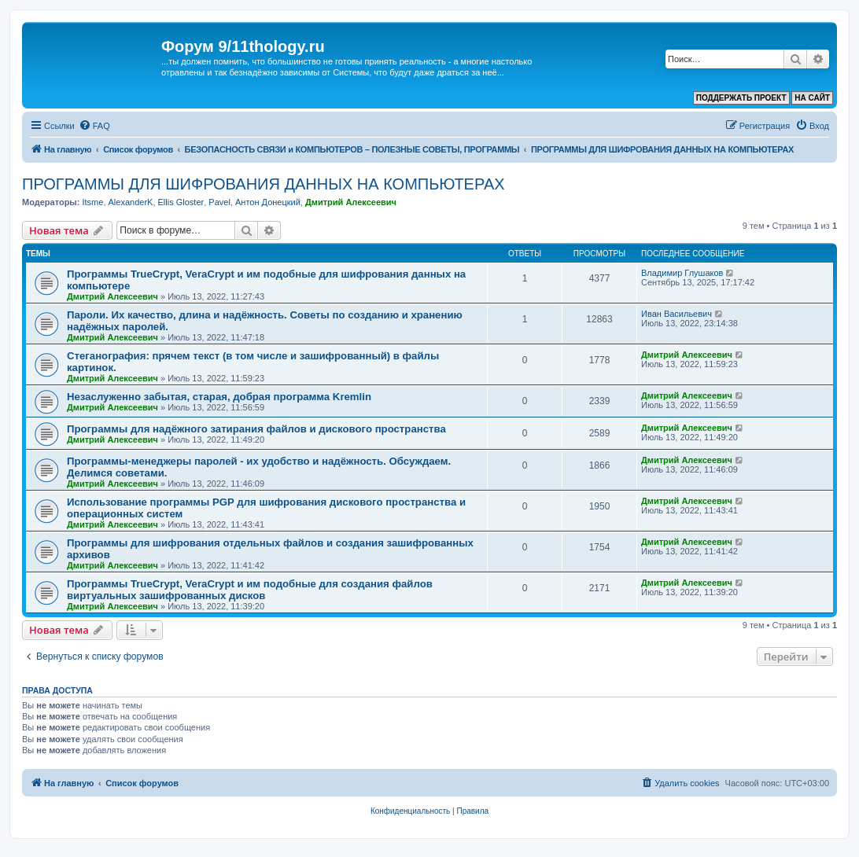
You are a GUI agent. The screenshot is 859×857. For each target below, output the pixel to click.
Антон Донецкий (267, 202)
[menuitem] (94, 125)
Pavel (219, 202)
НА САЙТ (812, 98)
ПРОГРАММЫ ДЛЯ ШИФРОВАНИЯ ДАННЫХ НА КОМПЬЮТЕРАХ (263, 184)
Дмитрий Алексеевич (350, 202)
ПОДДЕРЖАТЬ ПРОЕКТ (741, 98)
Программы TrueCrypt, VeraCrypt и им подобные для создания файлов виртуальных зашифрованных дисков (250, 589)
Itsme (92, 202)
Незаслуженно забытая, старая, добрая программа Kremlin (219, 397)
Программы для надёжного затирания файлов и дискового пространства (256, 429)
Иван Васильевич (676, 313)
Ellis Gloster (181, 202)
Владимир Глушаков (682, 273)
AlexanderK (131, 202)
